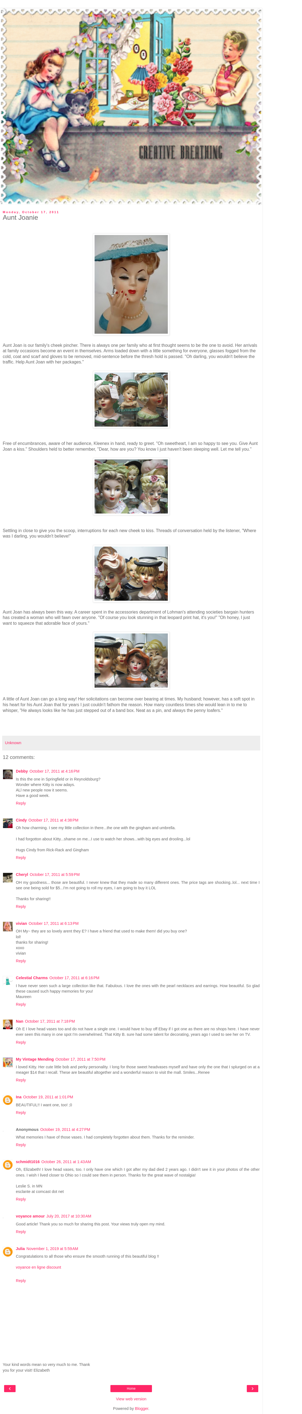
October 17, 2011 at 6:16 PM (74, 978)
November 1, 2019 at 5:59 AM (52, 1248)
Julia (20, 1248)
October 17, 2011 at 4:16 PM (55, 771)
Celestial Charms (32, 978)
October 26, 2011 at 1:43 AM (66, 1162)
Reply (21, 803)
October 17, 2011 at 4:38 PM (53, 820)
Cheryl (22, 874)
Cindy (21, 820)
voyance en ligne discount (38, 1267)
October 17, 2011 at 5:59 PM (55, 874)
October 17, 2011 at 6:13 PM (54, 923)
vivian (21, 923)
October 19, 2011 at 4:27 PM (65, 1129)
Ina (19, 1097)
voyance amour (30, 1216)
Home (131, 1388)
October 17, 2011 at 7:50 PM (80, 1059)
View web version (131, 1399)
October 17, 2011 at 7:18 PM (50, 1021)
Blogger (141, 1408)
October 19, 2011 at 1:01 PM (48, 1097)
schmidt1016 (28, 1162)
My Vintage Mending (35, 1059)
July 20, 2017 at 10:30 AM (68, 1216)
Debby (22, 771)
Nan (19, 1021)
